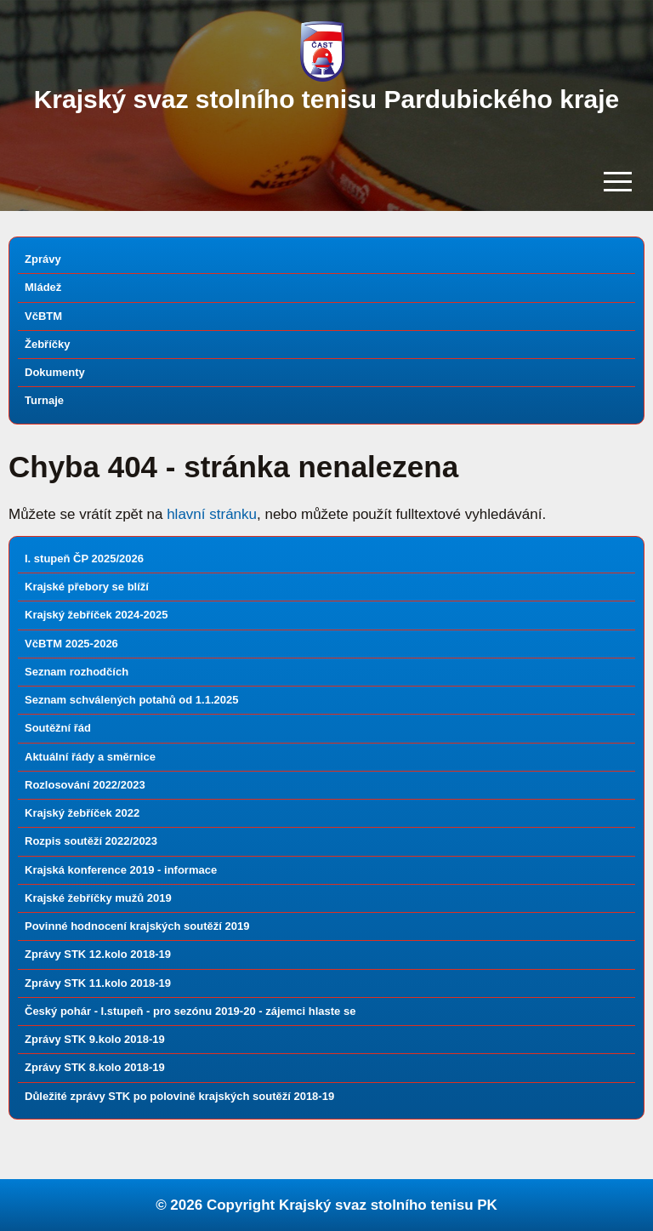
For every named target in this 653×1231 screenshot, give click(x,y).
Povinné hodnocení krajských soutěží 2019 (137, 926)
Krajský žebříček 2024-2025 (96, 614)
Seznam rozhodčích (76, 671)
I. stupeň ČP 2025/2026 (84, 558)
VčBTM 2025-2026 (71, 643)
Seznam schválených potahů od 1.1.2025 (131, 699)
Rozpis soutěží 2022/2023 (91, 841)
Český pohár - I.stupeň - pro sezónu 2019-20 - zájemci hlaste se (190, 1011)
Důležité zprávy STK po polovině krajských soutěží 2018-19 (179, 1096)
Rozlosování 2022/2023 (85, 784)
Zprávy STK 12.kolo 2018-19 (98, 954)
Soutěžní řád (58, 727)
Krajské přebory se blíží (87, 586)
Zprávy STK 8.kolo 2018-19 (95, 1067)
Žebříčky (47, 344)
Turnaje (44, 400)
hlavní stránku (212, 514)
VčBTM (43, 316)
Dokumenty (55, 372)
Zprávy (43, 259)
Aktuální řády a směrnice (90, 756)
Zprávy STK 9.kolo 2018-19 (95, 1039)
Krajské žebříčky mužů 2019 (98, 898)
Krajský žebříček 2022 (82, 812)
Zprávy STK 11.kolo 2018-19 (98, 983)
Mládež (43, 287)
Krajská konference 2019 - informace (121, 869)
